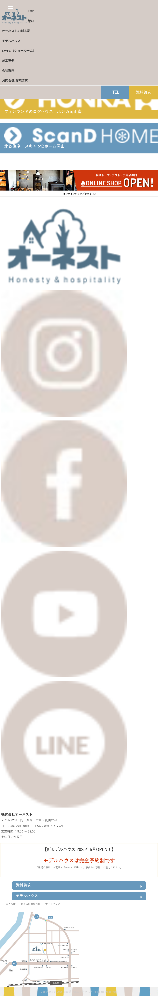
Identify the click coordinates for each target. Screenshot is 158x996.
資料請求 (79, 886)
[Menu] (10, 6)
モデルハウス (79, 896)
